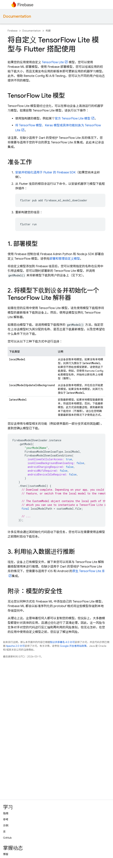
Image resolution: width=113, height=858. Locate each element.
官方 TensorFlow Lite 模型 (72, 118)
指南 (5, 813)
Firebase (13, 30)
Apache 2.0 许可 (15, 646)
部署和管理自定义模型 (64, 259)
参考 (5, 819)
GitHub (7, 837)
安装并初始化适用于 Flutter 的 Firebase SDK (45, 172)
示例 (5, 825)
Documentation (17, 16)
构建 (48, 30)
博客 (5, 854)
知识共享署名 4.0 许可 (62, 642)
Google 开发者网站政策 (73, 646)
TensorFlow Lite (53, 62)
